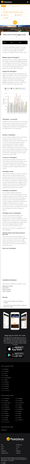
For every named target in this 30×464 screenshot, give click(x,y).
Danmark (5, 386)
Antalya (4, 417)
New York (19, 419)
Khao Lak (5, 405)
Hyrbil (2, 449)
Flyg (2, 444)
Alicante (4, 400)
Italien (4, 379)
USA (4, 373)
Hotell (2, 446)
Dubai (18, 417)
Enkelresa (8, 6)
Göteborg (5, 407)
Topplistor (18, 453)
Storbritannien (6, 377)
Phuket (18, 405)
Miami (18, 413)
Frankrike (5, 384)
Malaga (18, 407)
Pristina (4, 419)
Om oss (17, 446)
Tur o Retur (4, 6)
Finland (24, 283)
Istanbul (4, 413)
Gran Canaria (5, 402)
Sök (15, 22)
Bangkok (18, 398)
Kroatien (4, 388)
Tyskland (5, 382)
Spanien (4, 369)
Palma (4, 411)
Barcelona (19, 409)
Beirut (18, 411)
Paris (18, 415)
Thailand (5, 371)
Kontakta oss (19, 444)
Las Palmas (19, 402)
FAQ (17, 449)
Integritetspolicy (4, 453)
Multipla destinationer (15, 6)
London (18, 400)
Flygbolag (18, 451)
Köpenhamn (5, 409)
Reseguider (3, 451)
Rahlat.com (4, 430)
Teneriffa (5, 415)
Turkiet (4, 375)
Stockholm (5, 398)
